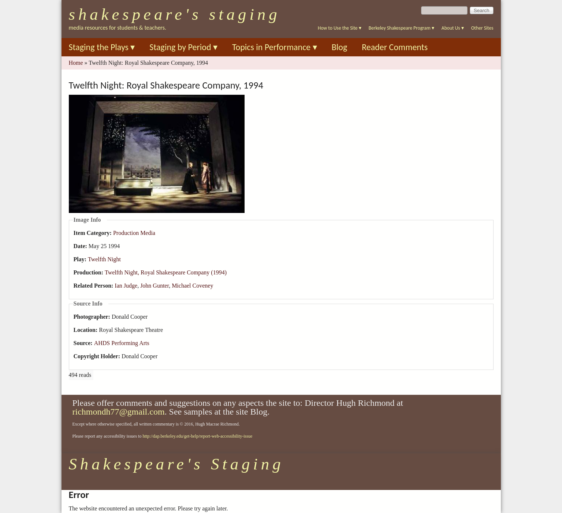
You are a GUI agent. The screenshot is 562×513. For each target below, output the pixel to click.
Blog (339, 47)
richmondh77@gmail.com (118, 411)
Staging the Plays (102, 47)
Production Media (134, 233)
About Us (453, 28)
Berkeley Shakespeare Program (401, 28)
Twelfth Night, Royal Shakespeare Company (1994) (166, 272)
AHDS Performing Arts (121, 343)
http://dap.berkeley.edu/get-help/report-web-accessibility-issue (197, 436)
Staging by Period (183, 47)
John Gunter (154, 285)
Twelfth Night (104, 259)
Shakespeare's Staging (174, 14)
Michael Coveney (192, 285)
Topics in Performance (274, 47)
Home (76, 63)
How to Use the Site (339, 28)
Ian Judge (126, 285)
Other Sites (482, 28)
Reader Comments (395, 47)
